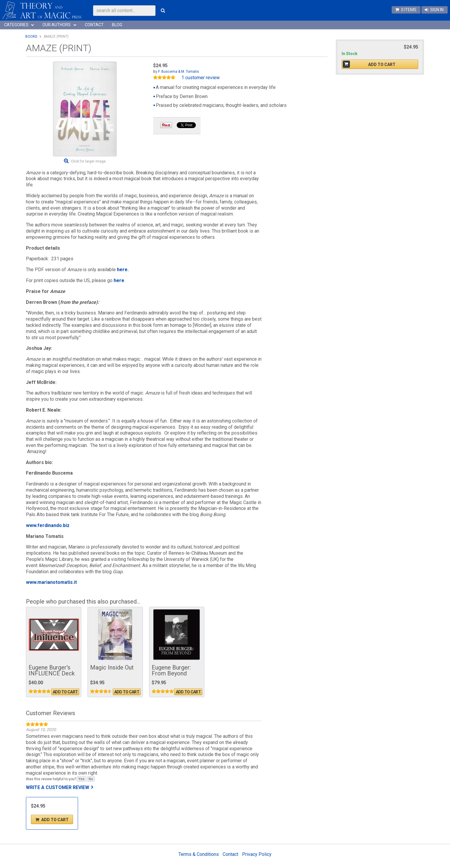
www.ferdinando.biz (48, 525)
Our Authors (56, 24)
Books (31, 36)
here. (123, 269)
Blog (117, 24)
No (91, 779)
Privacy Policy (257, 854)
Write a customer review (57, 787)
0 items (408, 9)
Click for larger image (88, 161)
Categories (16, 24)
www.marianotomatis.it (51, 582)
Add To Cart (65, 692)
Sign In (437, 9)
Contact (94, 24)
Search (163, 10)
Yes (81, 779)
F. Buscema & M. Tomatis (178, 71)
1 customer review (200, 77)
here (119, 280)
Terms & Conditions (198, 854)
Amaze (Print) (56, 36)
